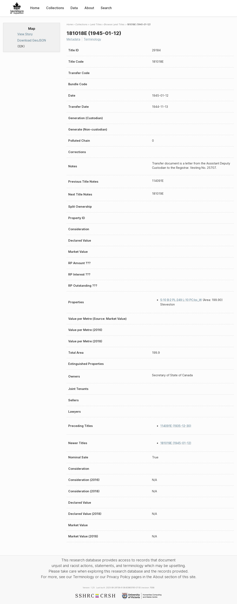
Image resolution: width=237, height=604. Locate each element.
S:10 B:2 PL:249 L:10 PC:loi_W (181, 300)
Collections (55, 8)
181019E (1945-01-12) (175, 443)
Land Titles (96, 24)
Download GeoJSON (31, 40)
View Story (25, 34)
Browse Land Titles (114, 24)
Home (35, 8)
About (89, 8)
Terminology (92, 39)
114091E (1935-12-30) (175, 426)
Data (74, 8)
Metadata (73, 39)
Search (106, 8)
